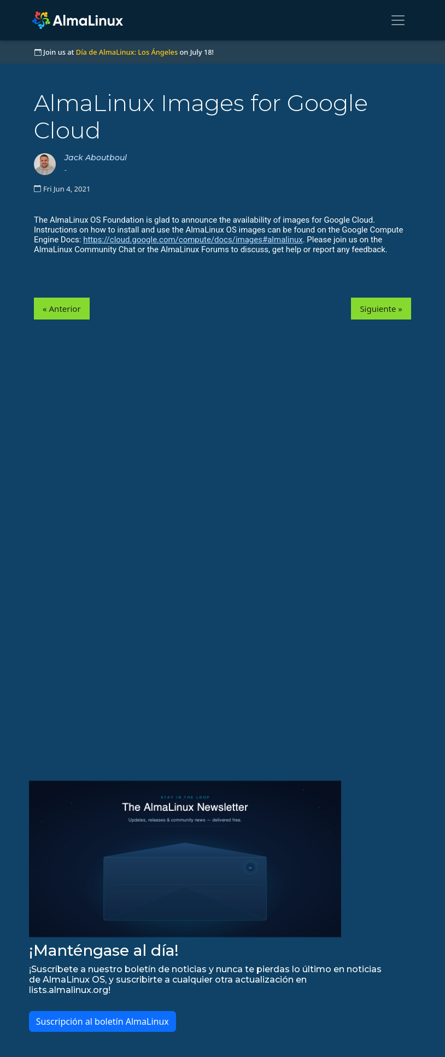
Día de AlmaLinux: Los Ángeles (127, 52)
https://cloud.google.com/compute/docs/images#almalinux (192, 240)
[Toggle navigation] (398, 20)
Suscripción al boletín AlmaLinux (102, 1021)
